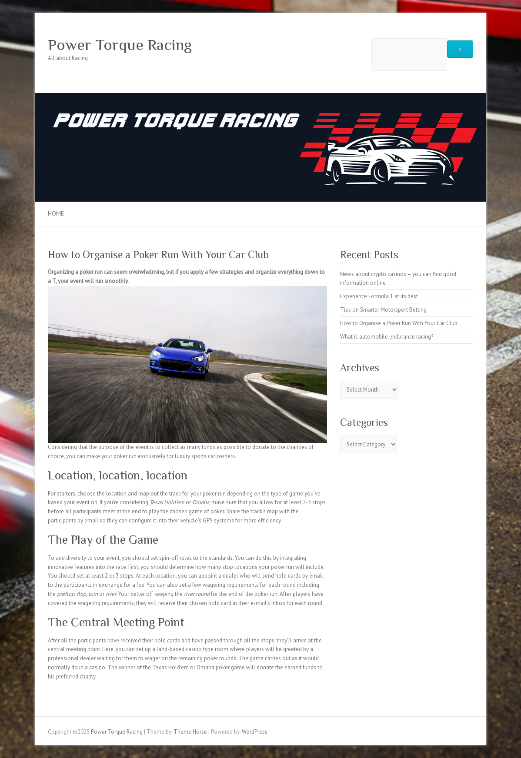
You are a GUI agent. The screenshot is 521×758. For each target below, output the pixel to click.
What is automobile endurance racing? (386, 336)
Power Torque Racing (120, 44)
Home (56, 213)
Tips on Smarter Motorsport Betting (383, 309)
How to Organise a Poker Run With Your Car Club (399, 323)
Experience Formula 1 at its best (379, 296)
